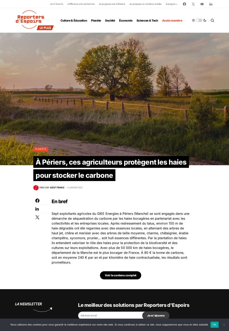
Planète (41, 149)
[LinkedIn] (211, 4)
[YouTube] (202, 4)
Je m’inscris (56, 3)
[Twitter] (193, 4)
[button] (199, 20)
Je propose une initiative (112, 3)
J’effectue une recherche (80, 3)
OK (214, 324)
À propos (170, 3)
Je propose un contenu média (145, 3)
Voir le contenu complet (120, 279)
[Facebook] (184, 4)
